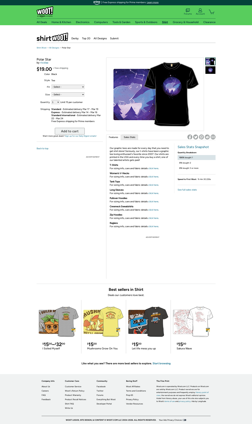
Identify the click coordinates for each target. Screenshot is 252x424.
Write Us (69, 408)
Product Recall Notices (75, 399)
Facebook (101, 386)
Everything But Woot (106, 399)
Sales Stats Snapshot (193, 147)
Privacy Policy (132, 399)
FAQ (44, 395)
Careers (45, 391)
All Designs (100, 38)
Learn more (153, 2)
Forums (188, 11)
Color (47, 74)
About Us (46, 386)
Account (200, 11)
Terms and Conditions (136, 391)
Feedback (46, 399)
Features (113, 137)
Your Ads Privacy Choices (170, 420)
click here (153, 168)
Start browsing (162, 363)
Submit (114, 38)
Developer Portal (104, 404)
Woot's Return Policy (74, 391)
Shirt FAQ (69, 404)
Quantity (45, 102)
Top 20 (86, 38)
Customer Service (73, 386)
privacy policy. (185, 401)
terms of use (170, 401)
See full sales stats (187, 189)
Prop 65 (129, 395)
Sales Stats (129, 137)
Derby (75, 38)
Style (47, 80)
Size (47, 94)
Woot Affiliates (133, 386)
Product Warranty (73, 395)
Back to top (42, 148)
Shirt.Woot (52, 37)
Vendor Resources (134, 404)
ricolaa (44, 62)
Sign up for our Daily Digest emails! (81, 136)
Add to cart (70, 131)
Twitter (100, 391)
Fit (48, 87)
